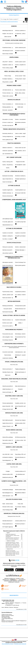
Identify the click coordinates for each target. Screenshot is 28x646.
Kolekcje (16, 21)
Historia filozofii (8, 536)
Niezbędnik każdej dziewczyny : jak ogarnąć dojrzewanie (15, 542)
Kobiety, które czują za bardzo (10, 555)
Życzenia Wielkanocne (7, 612)
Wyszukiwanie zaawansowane (7, 21)
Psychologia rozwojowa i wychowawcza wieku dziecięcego (15, 537)
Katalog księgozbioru (14, 15)
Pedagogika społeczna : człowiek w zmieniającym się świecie (15, 535)
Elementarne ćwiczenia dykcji (10, 550)
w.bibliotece (13, 579)
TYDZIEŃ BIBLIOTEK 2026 (8, 600)
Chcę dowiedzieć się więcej (7, 643)
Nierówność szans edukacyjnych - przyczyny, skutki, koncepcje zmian (17, 551)
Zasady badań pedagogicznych (11, 534)
